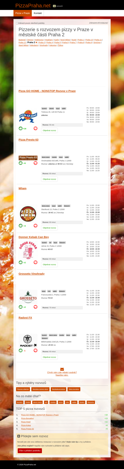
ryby (49, 291)
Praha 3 (42, 42)
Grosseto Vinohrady (32, 273)
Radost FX (25, 317)
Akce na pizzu (74, 389)
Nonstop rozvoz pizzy (40, 389)
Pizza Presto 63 (28, 139)
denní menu (46, 157)
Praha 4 (50, 42)
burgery (44, 108)
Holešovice (39, 40)
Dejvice (30, 40)
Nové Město (65, 40)
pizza (57, 108)
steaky (82, 402)
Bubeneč (22, 40)
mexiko (54, 157)
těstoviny (67, 206)
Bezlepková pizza (58, 389)
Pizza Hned (25, 422)
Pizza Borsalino (27, 418)
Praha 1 (81, 40)
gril (50, 242)
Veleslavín (34, 45)
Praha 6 (65, 42)
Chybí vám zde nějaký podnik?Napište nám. (62, 372)
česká (28, 402)
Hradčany (49, 40)
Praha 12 (22, 42)
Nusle (74, 40)
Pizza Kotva (26, 425)
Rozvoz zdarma (23, 389)
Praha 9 (89, 42)
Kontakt (38, 13)
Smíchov (97, 42)
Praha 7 (73, 42)
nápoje (51, 108)
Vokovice (52, 45)
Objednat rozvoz (49, 130)
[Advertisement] (62, 66)
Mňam (23, 188)
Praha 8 (81, 42)
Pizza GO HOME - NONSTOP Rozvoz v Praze (47, 90)
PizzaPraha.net (33, 5)
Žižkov (60, 45)
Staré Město (23, 45)
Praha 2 (32, 42)
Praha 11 (98, 40)
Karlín (56, 40)
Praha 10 (89, 40)
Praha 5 (57, 42)
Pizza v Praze (22, 13)
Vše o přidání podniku (29, 450)
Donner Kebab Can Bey (34, 236)
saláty (64, 108)
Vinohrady (44, 45)
